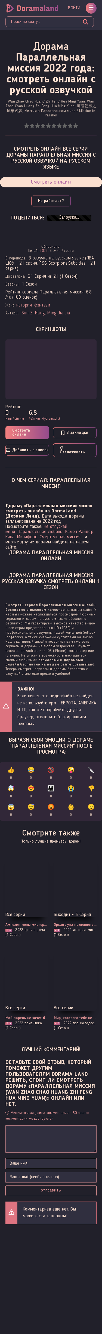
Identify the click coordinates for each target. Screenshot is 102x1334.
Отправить (51, 1190)
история (24, 305)
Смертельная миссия (60, 537)
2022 (44, 251)
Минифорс (27, 537)
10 (75, 126)
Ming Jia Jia (58, 313)
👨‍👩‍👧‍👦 (51, 792)
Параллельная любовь (40, 532)
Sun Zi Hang (33, 313)
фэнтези (42, 305)
